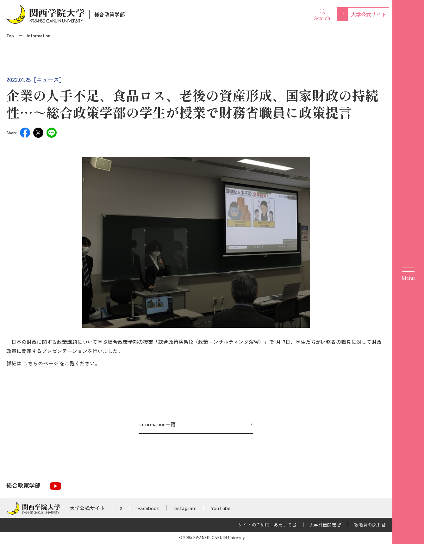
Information (38, 35)
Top (10, 35)
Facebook (148, 508)
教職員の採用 (367, 525)
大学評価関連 (322, 525)
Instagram (184, 508)
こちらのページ (40, 363)
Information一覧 (157, 424)
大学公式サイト (368, 14)
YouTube (220, 508)
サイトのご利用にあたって (264, 525)
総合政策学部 (109, 14)
